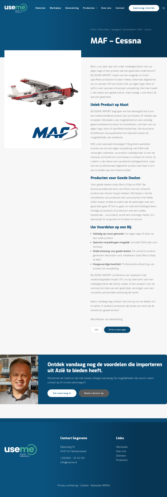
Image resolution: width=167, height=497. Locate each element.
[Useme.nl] (15, 8)
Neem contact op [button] (94, 393)
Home (93, 29)
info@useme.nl (68, 462)
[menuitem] (40, 8)
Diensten (40, 8)
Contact (120, 8)
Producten (90, 8)
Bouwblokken (129, 29)
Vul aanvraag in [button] (62, 393)
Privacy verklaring (68, 485)
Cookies (84, 485)
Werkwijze (55, 8)
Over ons (106, 8)
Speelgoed (116, 29)
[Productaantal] (96, 329)
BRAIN (106, 485)
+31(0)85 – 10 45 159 (72, 458)
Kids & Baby (103, 29)
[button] (164, 8)
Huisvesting (72, 8)
